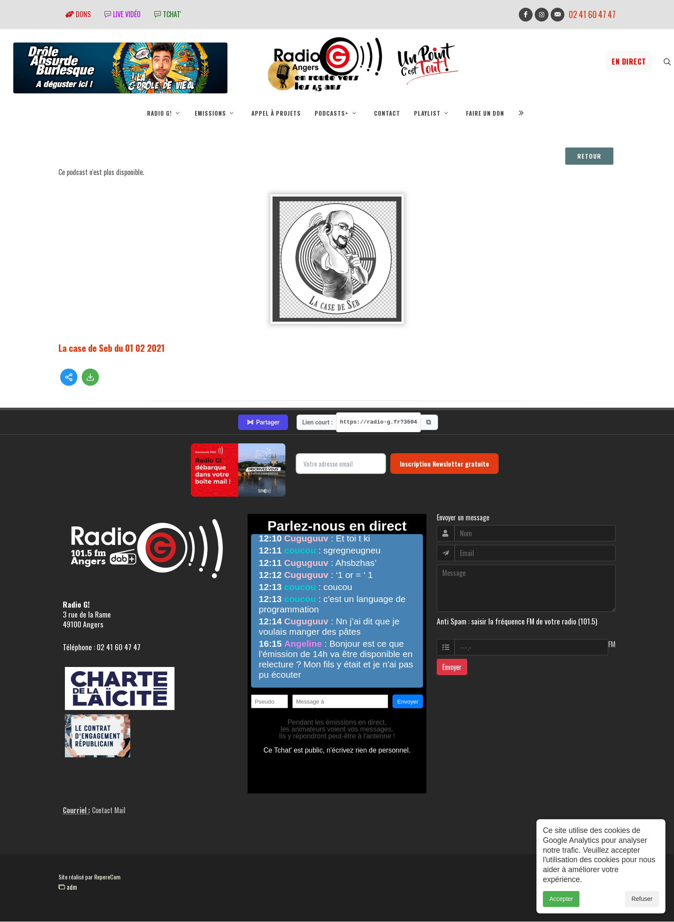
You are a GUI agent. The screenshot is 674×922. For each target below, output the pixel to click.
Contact (387, 113)
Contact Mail (109, 810)
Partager (263, 422)
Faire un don (485, 113)
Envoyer (452, 667)
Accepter (561, 899)
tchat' (167, 14)
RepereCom (107, 877)
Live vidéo (122, 14)
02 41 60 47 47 (592, 14)
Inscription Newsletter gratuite (444, 464)
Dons (78, 14)
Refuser (642, 899)
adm (67, 887)
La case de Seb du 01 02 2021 (111, 348)
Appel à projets (276, 113)
